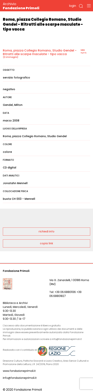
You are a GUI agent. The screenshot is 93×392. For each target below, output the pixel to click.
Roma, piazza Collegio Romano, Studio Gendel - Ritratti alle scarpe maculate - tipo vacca (40, 52)
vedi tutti (83, 51)
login (72, 6)
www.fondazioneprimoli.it (19, 371)
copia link (46, 243)
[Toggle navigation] (89, 5)
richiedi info (46, 231)
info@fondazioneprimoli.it (20, 378)
